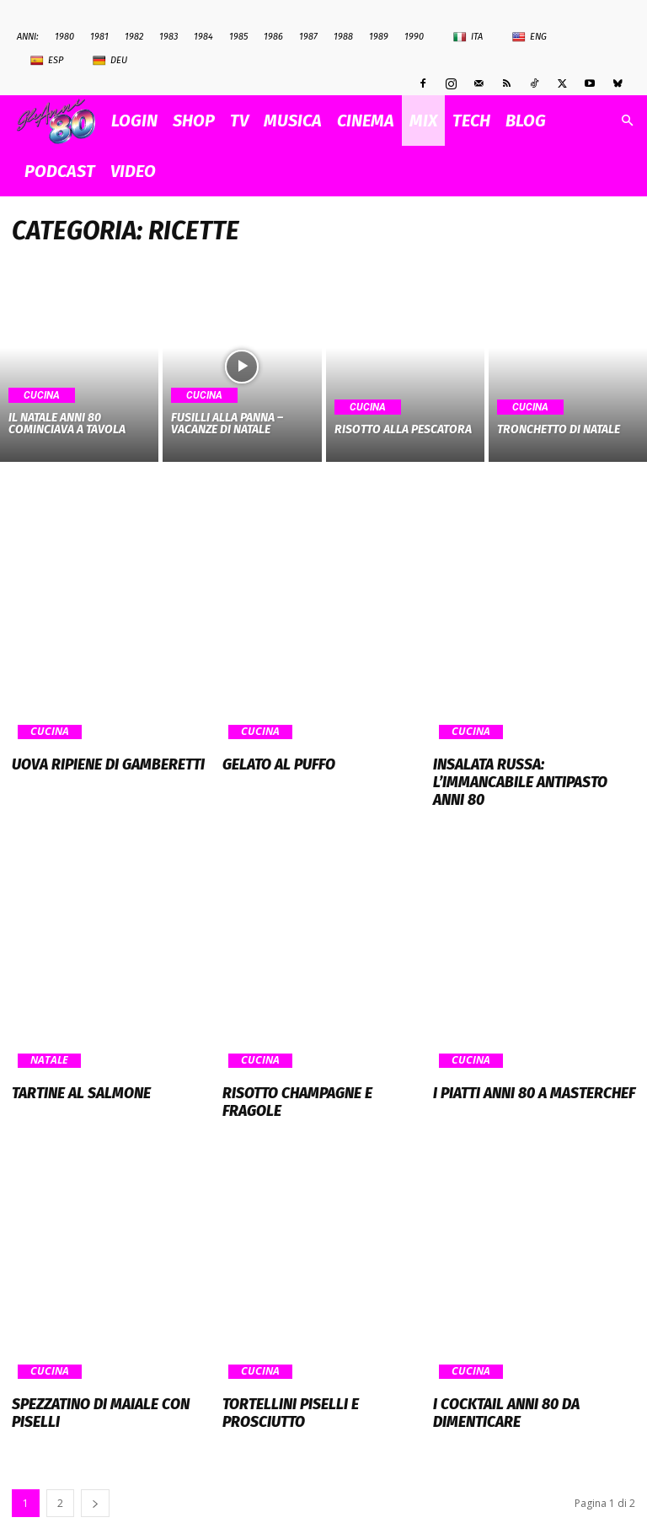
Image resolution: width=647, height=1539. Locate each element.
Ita (468, 37)
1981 (99, 36)
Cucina (42, 395)
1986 (273, 36)
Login (134, 120)
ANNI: (28, 36)
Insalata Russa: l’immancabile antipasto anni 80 (528, 771)
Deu (110, 61)
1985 (238, 36)
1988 (343, 36)
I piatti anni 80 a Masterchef (521, 1069)
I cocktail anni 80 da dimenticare (497, 1368)
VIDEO (133, 171)
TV (239, 120)
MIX (423, 120)
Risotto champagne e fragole (314, 1069)
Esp (46, 61)
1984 (203, 36)
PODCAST (59, 171)
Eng (529, 37)
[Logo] (60, 121)
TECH (471, 120)
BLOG (525, 120)
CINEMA (365, 120)
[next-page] (95, 1454)
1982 (134, 36)
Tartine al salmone (72, 1069)
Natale (48, 1038)
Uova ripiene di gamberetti (95, 763)
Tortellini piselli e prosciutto (318, 1360)
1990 (414, 36)
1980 (64, 36)
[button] (627, 121)
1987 (308, 36)
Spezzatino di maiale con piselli (111, 1360)
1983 (168, 36)
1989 (378, 36)
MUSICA (293, 120)
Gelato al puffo (271, 763)
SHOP (194, 120)
